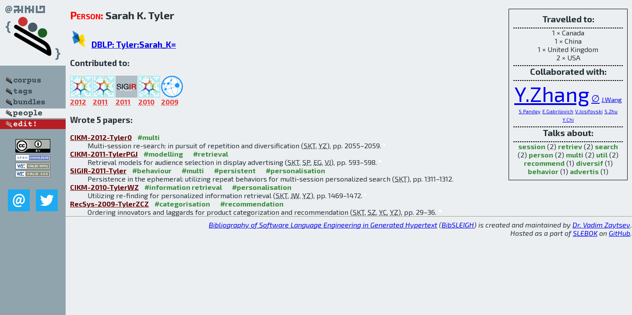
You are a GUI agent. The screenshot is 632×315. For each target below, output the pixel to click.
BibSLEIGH (458, 224)
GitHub (619, 233)
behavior (543, 171)
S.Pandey (530, 111)
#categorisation (182, 204)
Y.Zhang (552, 93)
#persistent (235, 170)
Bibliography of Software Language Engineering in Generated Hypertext (323, 224)
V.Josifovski (589, 111)
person (541, 154)
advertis (584, 171)
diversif (589, 163)
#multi (148, 137)
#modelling (163, 154)
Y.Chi (568, 119)
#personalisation (295, 170)
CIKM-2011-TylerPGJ (104, 154)
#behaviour (152, 170)
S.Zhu (611, 111)
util (601, 154)
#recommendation (252, 204)
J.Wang (611, 99)
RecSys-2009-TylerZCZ (109, 204)
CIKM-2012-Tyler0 (101, 137)
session (531, 146)
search (606, 146)
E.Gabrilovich (557, 111)
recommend (544, 163)
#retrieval (210, 154)
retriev (570, 146)
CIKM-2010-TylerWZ (104, 187)
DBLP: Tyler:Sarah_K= (133, 44)
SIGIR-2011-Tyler (98, 170)
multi (574, 154)
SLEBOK (585, 233)
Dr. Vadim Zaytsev (601, 224)
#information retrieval (183, 187)
